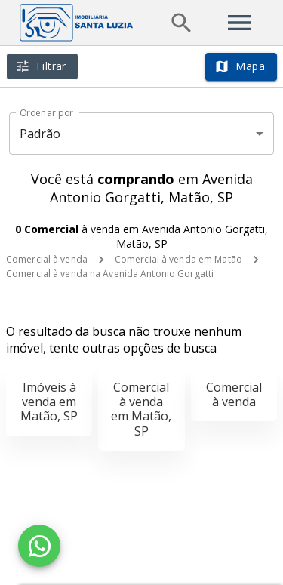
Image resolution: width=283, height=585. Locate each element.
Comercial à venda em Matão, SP (141, 409)
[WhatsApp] (39, 546)
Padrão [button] (40, 133)
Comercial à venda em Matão (178, 259)
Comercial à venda (47, 259)
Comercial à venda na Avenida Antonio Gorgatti (110, 273)
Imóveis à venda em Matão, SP (49, 401)
